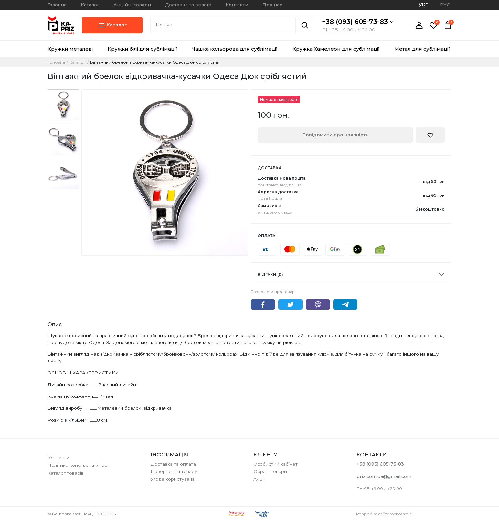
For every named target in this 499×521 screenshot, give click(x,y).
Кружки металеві (70, 49)
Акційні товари (132, 5)
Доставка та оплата (188, 5)
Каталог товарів (66, 473)
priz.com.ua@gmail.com (383, 476)
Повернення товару (174, 471)
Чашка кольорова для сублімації (235, 49)
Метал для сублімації (422, 49)
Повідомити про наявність (335, 135)
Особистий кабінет (275, 463)
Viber (318, 304)
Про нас (272, 5)
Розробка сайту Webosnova (384, 513)
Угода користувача (173, 479)
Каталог (90, 5)
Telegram (345, 304)
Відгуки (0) (270, 274)
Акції (258, 479)
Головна (57, 5)
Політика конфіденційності (79, 465)
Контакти (237, 5)
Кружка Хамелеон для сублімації (336, 49)
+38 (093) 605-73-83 (358, 21)
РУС (445, 5)
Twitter (290, 304)
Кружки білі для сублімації (142, 49)
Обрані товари (270, 471)
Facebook (263, 304)
